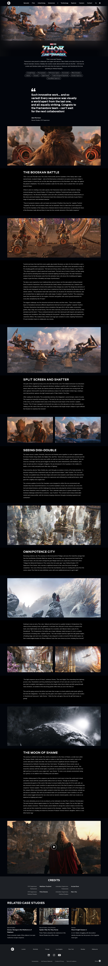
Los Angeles (59, 949)
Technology (64, 3)
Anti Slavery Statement (46, 961)
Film (33, 3)
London (24, 949)
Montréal (35, 949)
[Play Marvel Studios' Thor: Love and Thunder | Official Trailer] (54, 847)
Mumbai (83, 949)
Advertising (41, 3)
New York (71, 949)
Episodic (26, 3)
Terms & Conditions (71, 961)
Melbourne (95, 949)
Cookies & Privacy (59, 961)
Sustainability (35, 961)
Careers (81, 3)
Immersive (51, 3)
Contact (89, 3)
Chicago (47, 949)
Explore (73, 3)
